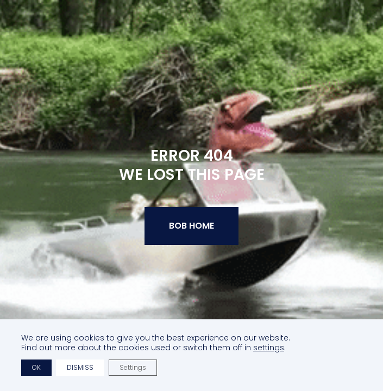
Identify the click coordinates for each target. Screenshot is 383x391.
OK (36, 367)
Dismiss (80, 367)
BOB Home (191, 225)
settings (268, 347)
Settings (133, 367)
